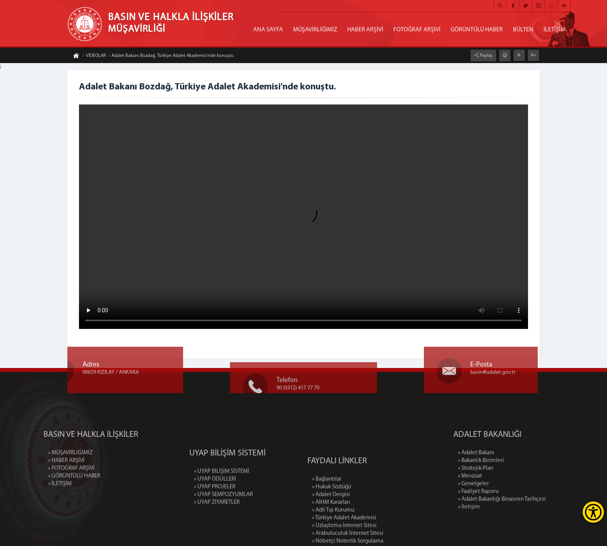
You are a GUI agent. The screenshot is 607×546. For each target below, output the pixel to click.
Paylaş (485, 55)
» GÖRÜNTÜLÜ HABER (48, 476)
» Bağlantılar (326, 504)
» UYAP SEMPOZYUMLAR (223, 512)
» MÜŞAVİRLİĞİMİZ (44, 453)
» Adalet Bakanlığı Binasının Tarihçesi (528, 499)
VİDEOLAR (94, 56)
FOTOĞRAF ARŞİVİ (417, 30)
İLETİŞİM (555, 30)
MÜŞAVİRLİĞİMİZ (315, 30)
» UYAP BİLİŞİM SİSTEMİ (221, 488)
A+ (533, 55)
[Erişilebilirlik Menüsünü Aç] (593, 512)
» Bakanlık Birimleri (507, 461)
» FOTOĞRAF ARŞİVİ (45, 468)
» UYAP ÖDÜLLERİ (215, 496)
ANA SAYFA (268, 30)
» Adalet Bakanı (502, 453)
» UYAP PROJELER (214, 504)
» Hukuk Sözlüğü (331, 511)
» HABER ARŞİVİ (40, 461)
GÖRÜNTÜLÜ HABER (477, 30)
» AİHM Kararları (331, 527)
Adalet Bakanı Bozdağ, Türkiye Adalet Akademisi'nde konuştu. (171, 56)
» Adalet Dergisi (331, 519)
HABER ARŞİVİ (365, 30)
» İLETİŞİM (34, 484)
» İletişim (495, 507)
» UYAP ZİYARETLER (217, 519)
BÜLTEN (523, 30)
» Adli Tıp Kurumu (333, 534)
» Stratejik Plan (501, 468)
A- (519, 55)
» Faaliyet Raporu (504, 492)
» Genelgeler (499, 484)
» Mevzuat (496, 476)
